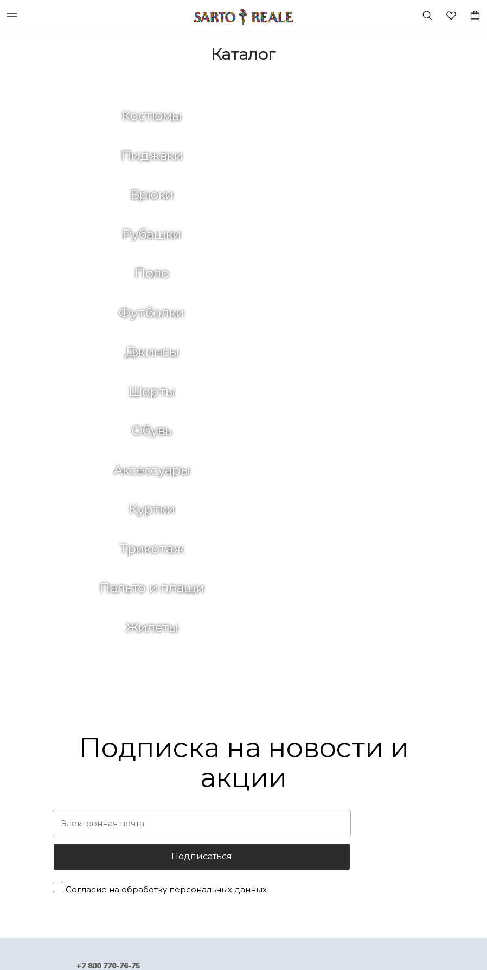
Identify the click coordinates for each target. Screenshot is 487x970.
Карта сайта (337, 842)
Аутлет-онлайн (71, 842)
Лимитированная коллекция (94, 861)
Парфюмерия (67, 881)
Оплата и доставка (214, 736)
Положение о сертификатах (230, 834)
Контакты (332, 821)
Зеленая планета (346, 742)
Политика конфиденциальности (237, 775)
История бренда (344, 723)
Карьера (330, 802)
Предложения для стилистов (367, 782)
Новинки (58, 723)
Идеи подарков (71, 742)
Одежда (58, 762)
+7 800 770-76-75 (108, 612)
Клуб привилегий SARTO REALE (236, 795)
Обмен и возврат (210, 755)
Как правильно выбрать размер (237, 815)
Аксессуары (64, 802)
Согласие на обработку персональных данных (166, 536)
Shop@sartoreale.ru (108, 654)
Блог (323, 762)
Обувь (54, 782)
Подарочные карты (78, 821)
